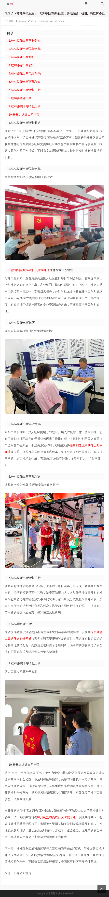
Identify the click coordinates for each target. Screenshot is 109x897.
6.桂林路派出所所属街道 (25, 81)
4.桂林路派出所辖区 (22, 65)
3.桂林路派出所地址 (22, 57)
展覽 (11, 21)
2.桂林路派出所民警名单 (25, 48)
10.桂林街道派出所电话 (24, 114)
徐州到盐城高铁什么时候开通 (30, 270)
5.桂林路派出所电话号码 (25, 73)
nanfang (22, 21)
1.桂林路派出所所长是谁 (25, 40)
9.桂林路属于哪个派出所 (25, 106)
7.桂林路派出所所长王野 (25, 90)
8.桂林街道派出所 (20, 98)
